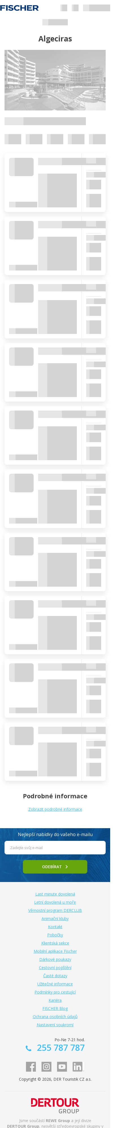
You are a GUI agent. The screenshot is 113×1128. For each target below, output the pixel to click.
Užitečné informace (55, 984)
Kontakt (55, 926)
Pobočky (55, 935)
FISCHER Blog (55, 1008)
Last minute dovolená (55, 894)
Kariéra (55, 1000)
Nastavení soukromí (55, 1024)
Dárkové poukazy (55, 959)
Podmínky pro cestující (55, 992)
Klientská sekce (55, 943)
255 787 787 (60, 1047)
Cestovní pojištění (55, 967)
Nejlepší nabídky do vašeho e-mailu (55, 834)
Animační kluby (55, 918)
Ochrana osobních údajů (55, 1016)
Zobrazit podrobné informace (55, 809)
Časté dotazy (55, 975)
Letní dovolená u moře (55, 902)
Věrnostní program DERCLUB (55, 910)
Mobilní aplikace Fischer (55, 951)
